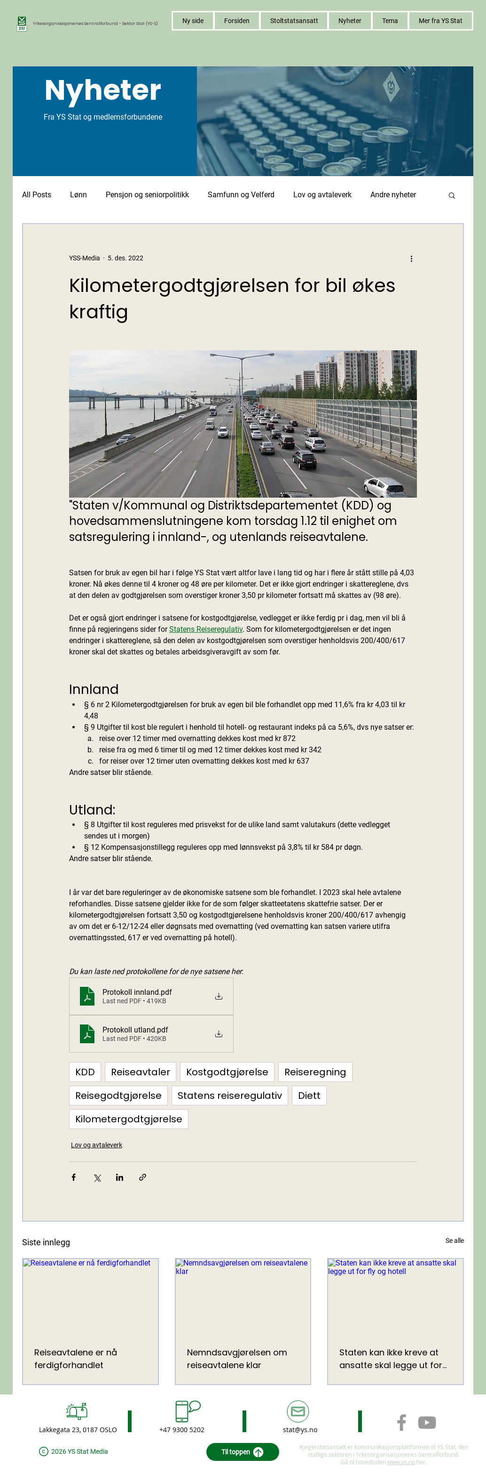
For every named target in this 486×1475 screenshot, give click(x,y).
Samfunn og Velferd (241, 194)
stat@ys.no (300, 1429)
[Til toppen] (242, 1452)
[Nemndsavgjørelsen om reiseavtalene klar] (243, 1297)
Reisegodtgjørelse (118, 1095)
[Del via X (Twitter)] (96, 1177)
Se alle (455, 1240)
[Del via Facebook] (73, 1177)
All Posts (36, 194)
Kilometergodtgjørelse (128, 1119)
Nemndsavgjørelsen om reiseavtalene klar (237, 1358)
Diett (309, 1095)
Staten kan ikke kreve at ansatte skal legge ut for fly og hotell (390, 1358)
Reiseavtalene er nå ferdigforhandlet (75, 1358)
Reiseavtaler (140, 1072)
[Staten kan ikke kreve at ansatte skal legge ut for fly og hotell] (395, 1297)
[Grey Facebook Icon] (402, 1422)
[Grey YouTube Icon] (427, 1422)
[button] (390, 20)
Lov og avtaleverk (322, 194)
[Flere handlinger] (411, 258)
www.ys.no (401, 1462)
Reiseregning (315, 1072)
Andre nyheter (393, 194)
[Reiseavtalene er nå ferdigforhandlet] (90, 1297)
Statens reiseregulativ (230, 1095)
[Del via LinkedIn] (119, 1177)
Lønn (78, 194)
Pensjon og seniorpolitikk (147, 194)
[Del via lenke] (142, 1177)
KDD (85, 1072)
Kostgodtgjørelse (227, 1072)
